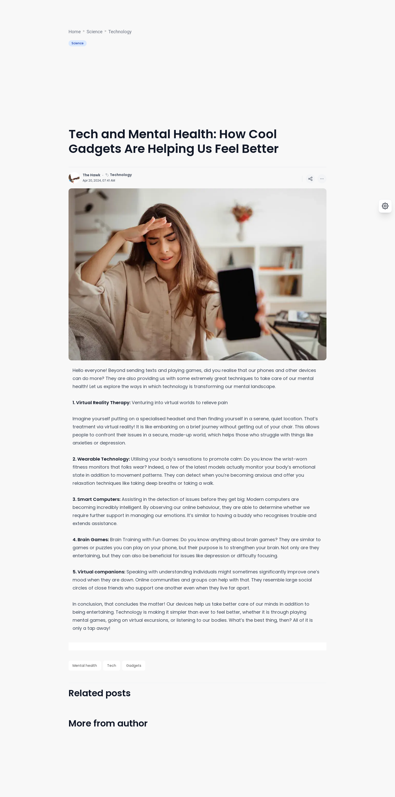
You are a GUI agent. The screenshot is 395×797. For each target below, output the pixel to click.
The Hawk (91, 175)
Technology (119, 31)
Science (95, 31)
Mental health (85, 665)
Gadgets (133, 665)
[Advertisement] (197, 86)
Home (75, 31)
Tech (111, 665)
